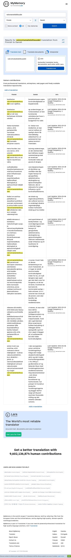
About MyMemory (14, 531)
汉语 (62, 543)
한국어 (63, 546)
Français (55, 540)
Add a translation (11, 90)
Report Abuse (13, 537)
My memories (31, 26)
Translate (12, 534)
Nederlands (56, 546)
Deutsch (55, 543)
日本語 (63, 540)
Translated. (34, 526)
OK (69, 556)
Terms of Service (14, 546)
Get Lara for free (14, 434)
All (21, 26)
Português (64, 534)
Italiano (55, 534)
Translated (14, 543)
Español (55, 537)
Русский (63, 537)
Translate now (51, 68)
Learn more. (61, 556)
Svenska (63, 531)
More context (11, 26)
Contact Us (12, 540)
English (55, 531)
